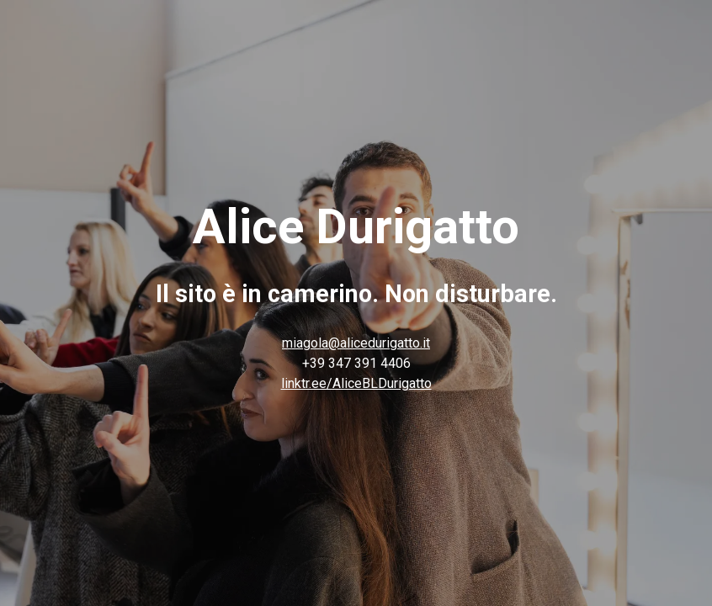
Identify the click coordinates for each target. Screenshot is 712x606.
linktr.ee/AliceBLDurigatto (356, 383)
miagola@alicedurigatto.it (356, 343)
